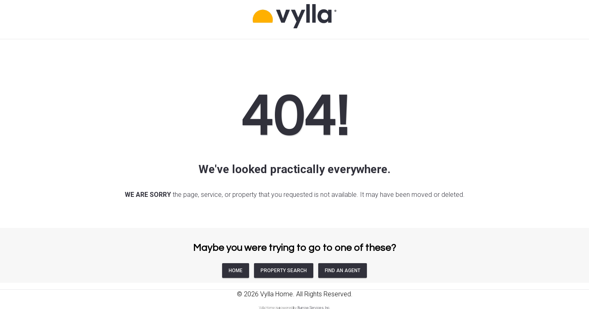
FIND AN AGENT (342, 270)
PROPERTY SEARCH (284, 270)
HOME (236, 270)
